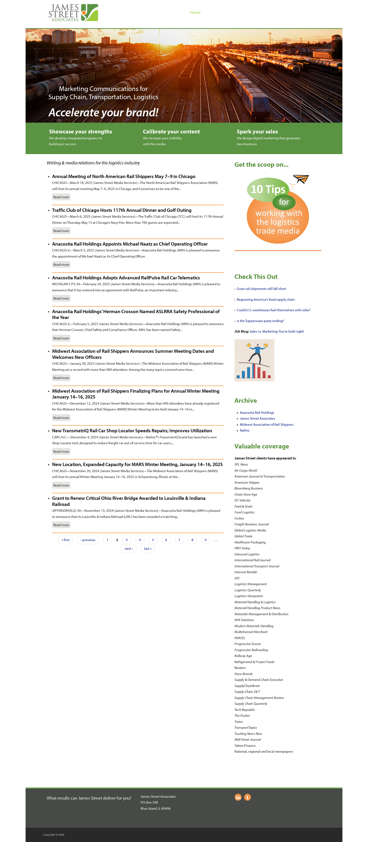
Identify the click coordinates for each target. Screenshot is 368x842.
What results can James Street (75, 798)
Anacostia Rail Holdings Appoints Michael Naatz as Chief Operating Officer (130, 243)
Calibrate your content (171, 131)
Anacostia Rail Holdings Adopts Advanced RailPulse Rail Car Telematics (126, 277)
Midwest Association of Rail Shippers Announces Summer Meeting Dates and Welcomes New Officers (133, 354)
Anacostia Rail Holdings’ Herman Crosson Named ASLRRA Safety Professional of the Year (136, 314)
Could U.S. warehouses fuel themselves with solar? (273, 310)
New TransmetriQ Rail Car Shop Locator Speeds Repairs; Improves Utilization (132, 430)
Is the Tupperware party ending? (260, 321)
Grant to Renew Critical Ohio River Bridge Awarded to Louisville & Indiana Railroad (129, 501)
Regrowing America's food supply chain (266, 299)
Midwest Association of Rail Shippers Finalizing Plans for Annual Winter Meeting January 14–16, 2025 (135, 393)
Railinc (245, 430)
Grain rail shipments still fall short (261, 288)
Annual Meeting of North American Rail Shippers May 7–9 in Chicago (124, 176)
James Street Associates (257, 418)
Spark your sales (257, 131)
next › (129, 548)
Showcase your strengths (80, 131)
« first (65, 540)
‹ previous (88, 540)
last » (147, 548)
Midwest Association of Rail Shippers (267, 424)
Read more (61, 197)
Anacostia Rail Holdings (257, 412)
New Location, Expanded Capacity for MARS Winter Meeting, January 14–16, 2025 (137, 464)
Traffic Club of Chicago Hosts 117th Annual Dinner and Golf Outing (122, 210)
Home (195, 12)
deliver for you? (117, 798)
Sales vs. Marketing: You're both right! (277, 331)
